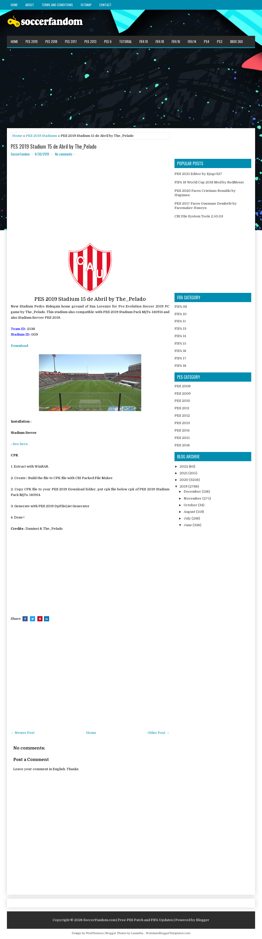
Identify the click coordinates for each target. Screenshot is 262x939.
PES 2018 (51, 41)
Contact (105, 5)
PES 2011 (181, 408)
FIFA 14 (192, 41)
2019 (184, 486)
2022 (184, 466)
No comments (63, 154)
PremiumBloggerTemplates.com (168, 933)
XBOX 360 (236, 41)
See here (20, 444)
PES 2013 (90, 41)
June (188, 525)
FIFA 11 (180, 321)
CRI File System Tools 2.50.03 (198, 216)
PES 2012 (182, 415)
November (193, 498)
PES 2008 (182, 386)
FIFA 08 (180, 306)
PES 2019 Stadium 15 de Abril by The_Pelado (53, 146)
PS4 (206, 41)
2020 (184, 480)
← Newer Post (23, 733)
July (188, 518)
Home (14, 5)
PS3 (219, 41)
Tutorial (125, 41)
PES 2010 (182, 401)
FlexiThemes (94, 933)
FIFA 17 (180, 358)
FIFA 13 (180, 328)
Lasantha (137, 933)
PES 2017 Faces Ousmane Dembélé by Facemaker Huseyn (205, 206)
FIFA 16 (176, 41)
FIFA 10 (180, 314)
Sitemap (86, 5)
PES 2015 (182, 438)
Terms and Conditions (57, 5)
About (29, 5)
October (191, 505)
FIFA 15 (180, 343)
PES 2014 (182, 430)
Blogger (202, 920)
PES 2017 (71, 41)
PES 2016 (182, 445)
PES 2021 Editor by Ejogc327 (198, 174)
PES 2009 (182, 393)
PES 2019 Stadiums (41, 136)
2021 (184, 473)
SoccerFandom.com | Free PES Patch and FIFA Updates (128, 920)
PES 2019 (32, 41)
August (190, 512)
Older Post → (158, 733)
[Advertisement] (131, 88)
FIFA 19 (143, 41)
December (193, 491)
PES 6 (108, 41)
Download (19, 346)
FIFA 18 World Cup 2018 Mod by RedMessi (209, 182)
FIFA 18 (160, 41)
